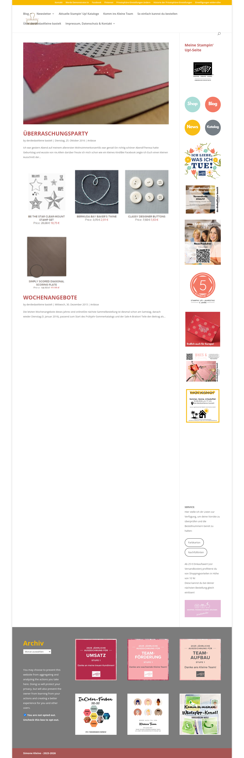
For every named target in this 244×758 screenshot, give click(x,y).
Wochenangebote (50, 297)
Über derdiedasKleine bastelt (42, 23)
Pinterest (108, 3)
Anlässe (91, 140)
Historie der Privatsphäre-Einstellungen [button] (173, 3)
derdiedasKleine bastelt (39, 140)
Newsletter (44, 14)
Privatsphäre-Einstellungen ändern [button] (133, 3)
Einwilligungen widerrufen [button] (208, 3)
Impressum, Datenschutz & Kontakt (89, 23)
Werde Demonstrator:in (77, 3)
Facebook (96, 3)
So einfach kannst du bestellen (157, 14)
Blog (26, 14)
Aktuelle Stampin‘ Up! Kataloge (79, 14)
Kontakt (59, 3)
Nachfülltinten (196, 552)
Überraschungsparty (55, 133)
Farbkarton (194, 542)
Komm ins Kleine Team (118, 14)
